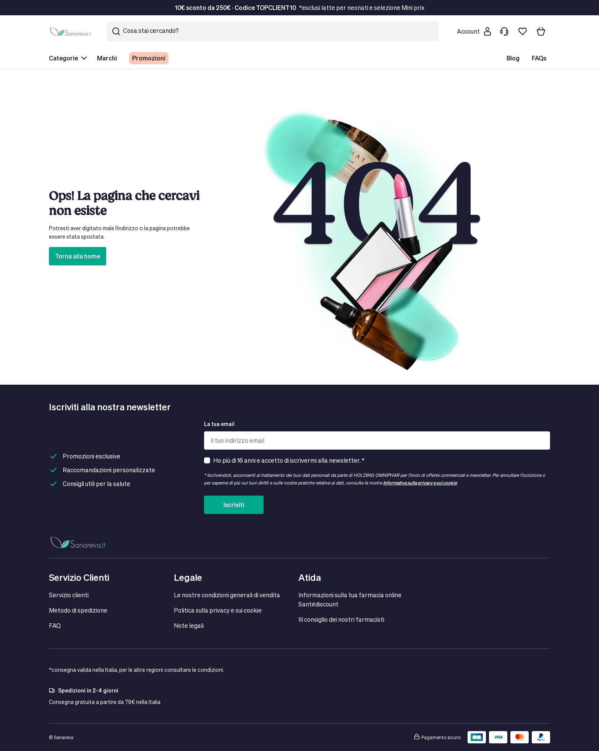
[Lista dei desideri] (522, 31)
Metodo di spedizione (78, 610)
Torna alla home (77, 256)
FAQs (539, 58)
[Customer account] (474, 31)
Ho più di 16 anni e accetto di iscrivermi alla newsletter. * (288, 460)
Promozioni (148, 58)
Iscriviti (233, 504)
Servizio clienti (69, 594)
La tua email (219, 424)
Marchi (107, 58)
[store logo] (72, 31)
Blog (513, 58)
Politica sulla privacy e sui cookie (218, 610)
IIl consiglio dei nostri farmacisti (341, 619)
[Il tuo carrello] (541, 31)
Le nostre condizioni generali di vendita (227, 594)
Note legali (189, 625)
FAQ (55, 625)
